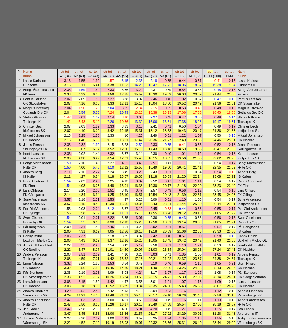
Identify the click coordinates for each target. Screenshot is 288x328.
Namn (27, 71)
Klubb (27, 76)
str (62, 71)
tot (67, 71)
